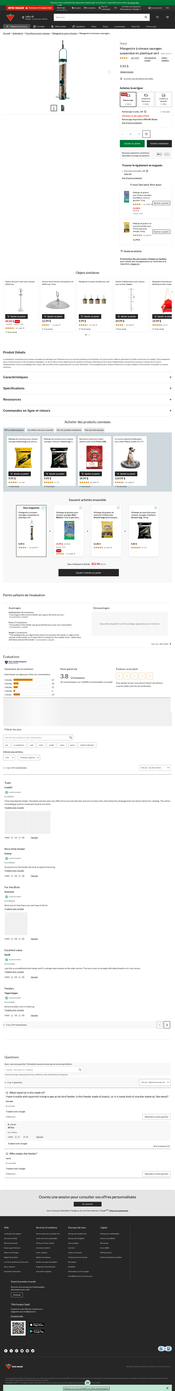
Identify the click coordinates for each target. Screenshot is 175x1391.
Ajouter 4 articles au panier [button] (88, 573)
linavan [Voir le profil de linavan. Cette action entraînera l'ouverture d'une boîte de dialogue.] (8, 853)
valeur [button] (62, 745)
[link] (130, 58)
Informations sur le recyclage (78, 1271)
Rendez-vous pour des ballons (46, 1262)
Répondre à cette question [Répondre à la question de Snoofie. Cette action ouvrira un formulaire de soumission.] (156, 1116)
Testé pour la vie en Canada (77, 1257)
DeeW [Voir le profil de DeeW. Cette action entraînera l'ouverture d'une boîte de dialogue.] (7, 955)
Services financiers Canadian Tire (48, 1234)
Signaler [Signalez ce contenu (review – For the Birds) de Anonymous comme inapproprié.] (34, 938)
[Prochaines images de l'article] (109, 72)
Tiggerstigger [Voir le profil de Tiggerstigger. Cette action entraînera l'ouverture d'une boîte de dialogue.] (11, 993)
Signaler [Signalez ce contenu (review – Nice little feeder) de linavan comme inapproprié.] (34, 876)
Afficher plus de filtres (13, 751)
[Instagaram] (16, 1350)
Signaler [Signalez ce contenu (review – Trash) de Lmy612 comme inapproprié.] (34, 837)
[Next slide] (172, 291)
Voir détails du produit (150, 59)
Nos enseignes (73, 1243)
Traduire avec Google (14, 807)
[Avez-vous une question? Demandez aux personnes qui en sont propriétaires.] (43, 1070)
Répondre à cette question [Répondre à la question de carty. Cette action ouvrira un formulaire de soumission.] (156, 1174)
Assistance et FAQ (10, 1238)
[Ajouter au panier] (161, 203)
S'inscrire (17, 1295)
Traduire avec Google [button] (15, 1111)
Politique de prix (106, 1253)
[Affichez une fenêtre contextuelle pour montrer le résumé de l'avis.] (151, 204)
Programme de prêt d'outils (45, 1267)
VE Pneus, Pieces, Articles (45, 1243)
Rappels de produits (11, 1257)
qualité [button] (51, 745)
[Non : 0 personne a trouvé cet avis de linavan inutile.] (22, 876)
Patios (93, 26)
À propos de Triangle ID (76, 1238)
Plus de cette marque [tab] (94, 430)
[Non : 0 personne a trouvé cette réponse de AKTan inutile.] (26, 1137)
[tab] (128, 99)
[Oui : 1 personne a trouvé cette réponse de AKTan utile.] (17, 1137)
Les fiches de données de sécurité (16, 1262)
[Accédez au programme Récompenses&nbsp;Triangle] (131, 7)
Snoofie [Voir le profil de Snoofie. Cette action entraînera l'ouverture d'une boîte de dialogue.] (9, 1101)
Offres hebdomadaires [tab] (14, 430)
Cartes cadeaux (41, 1253)
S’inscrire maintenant (118, 1210)
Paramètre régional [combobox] (29, 757)
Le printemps (119, 26)
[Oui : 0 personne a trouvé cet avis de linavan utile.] (14, 876)
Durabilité (71, 1267)
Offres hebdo (58, 26)
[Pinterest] (27, 1350)
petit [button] (31, 745)
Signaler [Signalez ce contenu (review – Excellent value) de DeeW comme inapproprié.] (34, 977)
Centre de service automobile (46, 1238)
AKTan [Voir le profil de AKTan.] (11, 1127)
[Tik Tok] (32, 1350)
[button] (146, 17)
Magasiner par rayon (16, 26)
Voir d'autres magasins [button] (132, 123)
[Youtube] (22, 1350)
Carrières (71, 1248)
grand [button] (72, 745)
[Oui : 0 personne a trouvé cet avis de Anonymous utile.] (14, 938)
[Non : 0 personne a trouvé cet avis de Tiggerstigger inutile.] (22, 1015)
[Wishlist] (157, 17)
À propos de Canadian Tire (77, 1234)
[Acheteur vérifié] (13, 792)
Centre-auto (151, 26)
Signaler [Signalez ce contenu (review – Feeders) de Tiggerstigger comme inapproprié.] (34, 1015)
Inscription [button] (90, 8)
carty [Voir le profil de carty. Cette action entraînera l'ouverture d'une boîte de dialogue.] (8, 1158)
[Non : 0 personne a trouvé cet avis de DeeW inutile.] (22, 977)
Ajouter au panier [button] (132, 143)
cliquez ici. (135, 264)
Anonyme (9, 892)
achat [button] (41, 745)
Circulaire (39, 26)
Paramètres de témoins (12, 1271)
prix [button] (6, 745)
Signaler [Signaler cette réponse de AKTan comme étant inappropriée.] (39, 1137)
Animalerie (17, 33)
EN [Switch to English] (167, 8)
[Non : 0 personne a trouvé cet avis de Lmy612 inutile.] (22, 837)
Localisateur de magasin (12, 1234)
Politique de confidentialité (109, 1234)
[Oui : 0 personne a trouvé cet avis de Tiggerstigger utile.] (14, 1015)
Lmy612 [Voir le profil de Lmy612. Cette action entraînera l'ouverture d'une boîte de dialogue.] (8, 787)
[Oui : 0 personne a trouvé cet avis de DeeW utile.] (14, 977)
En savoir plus (133, 2)
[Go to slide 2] (63, 108)
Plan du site (104, 1243)
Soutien (76, 8)
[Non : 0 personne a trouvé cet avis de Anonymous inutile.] (22, 938)
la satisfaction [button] (19, 745)
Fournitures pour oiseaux (37, 33)
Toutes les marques (75, 1253)
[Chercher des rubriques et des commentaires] (38, 737)
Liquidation (78, 26)
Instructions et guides (43, 1271)
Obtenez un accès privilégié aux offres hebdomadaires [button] (86, 1388)
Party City (135, 26)
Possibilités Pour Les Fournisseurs (80, 1276)
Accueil (6, 33)
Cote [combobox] (9, 757)
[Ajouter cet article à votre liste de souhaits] (146, 134)
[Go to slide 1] (54, 108)
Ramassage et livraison (12, 1248)
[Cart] (167, 17)
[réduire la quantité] (139, 134)
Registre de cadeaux (43, 1257)
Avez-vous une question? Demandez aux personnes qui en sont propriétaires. (38, 1064)
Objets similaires (165, 59)
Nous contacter (9, 1267)
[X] (11, 1350)
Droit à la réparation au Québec (111, 1257)
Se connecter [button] (155, 8)
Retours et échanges (11, 1253)
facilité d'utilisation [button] (87, 745)
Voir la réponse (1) (161, 1146)
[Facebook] (5, 1350)
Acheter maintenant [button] (159, 143)
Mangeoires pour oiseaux (64, 33)
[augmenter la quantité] (122, 134)
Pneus (105, 26)
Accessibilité (104, 1248)
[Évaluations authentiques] (15, 662)
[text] (21, 328)
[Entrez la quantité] (131, 134)
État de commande (104, 7)
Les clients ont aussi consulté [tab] (40, 430)
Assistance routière (43, 1248)
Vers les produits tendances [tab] (69, 430)
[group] (18, 321)
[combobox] (157, 768)
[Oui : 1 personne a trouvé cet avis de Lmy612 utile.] (14, 837)
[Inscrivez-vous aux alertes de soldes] (136, 78)
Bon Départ (72, 1262)
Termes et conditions (107, 1238)
